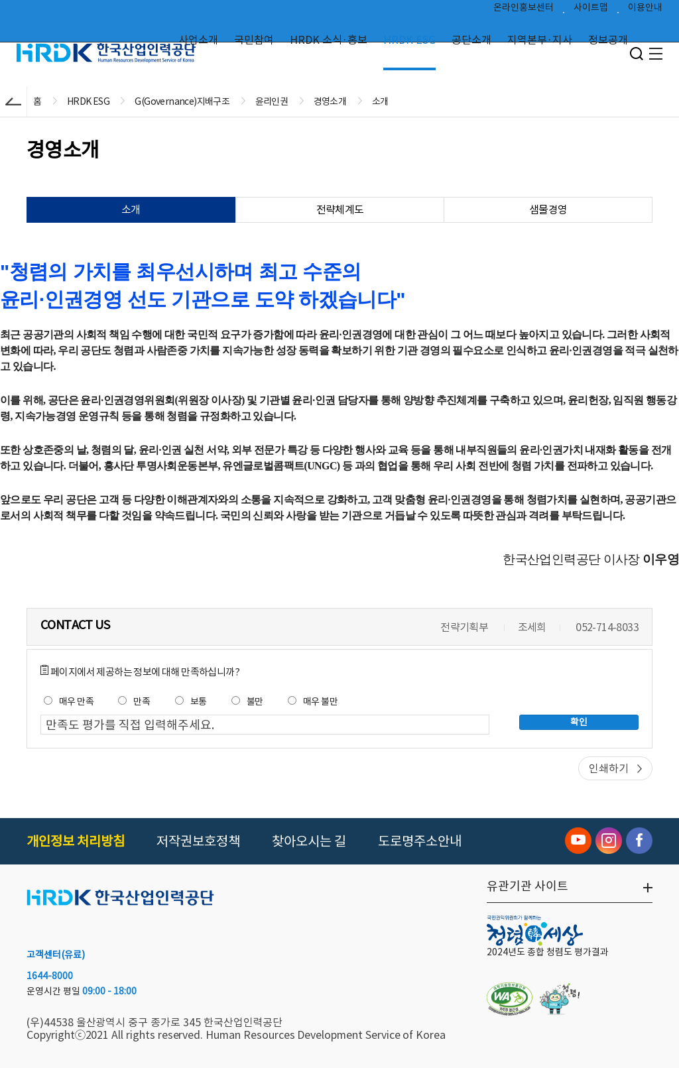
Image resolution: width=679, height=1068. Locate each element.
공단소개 (471, 39)
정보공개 (608, 39)
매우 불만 (313, 701)
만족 (134, 701)
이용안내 (645, 11)
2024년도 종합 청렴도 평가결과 (548, 952)
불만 (247, 701)
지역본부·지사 (539, 39)
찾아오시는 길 (309, 841)
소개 (131, 209)
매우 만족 (68, 701)
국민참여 (254, 39)
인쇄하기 (609, 768)
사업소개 (198, 39)
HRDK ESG (409, 39)
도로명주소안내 (420, 841)
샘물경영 (548, 209)
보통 (191, 701)
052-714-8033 (607, 627)
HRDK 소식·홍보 (328, 39)
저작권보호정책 (198, 841)
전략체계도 (340, 209)
